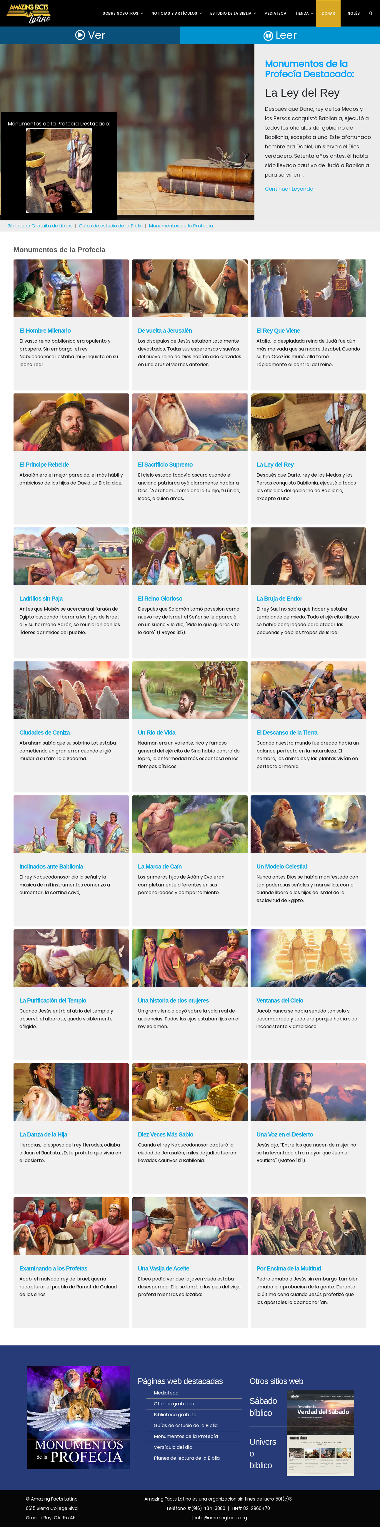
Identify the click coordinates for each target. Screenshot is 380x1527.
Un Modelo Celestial (281, 866)
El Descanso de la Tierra (286, 732)
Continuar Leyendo (289, 188)
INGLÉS (353, 13)
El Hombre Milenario (45, 330)
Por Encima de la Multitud (288, 1268)
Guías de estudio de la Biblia (111, 225)
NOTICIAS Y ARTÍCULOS (176, 13)
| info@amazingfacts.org (218, 1518)
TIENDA (304, 13)
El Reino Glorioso (160, 598)
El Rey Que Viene (278, 330)
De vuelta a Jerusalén (165, 330)
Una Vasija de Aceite (163, 1268)
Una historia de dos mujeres (173, 1000)
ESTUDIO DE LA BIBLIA (233, 13)
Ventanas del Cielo (279, 1000)
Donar (328, 13)
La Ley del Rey (275, 464)
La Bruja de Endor (279, 598)
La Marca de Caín (160, 866)
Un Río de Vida (156, 732)
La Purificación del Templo (52, 1000)
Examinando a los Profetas (53, 1268)
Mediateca (275, 13)
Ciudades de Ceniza (44, 732)
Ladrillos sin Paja (41, 598)
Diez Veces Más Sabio (165, 1134)
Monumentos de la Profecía (181, 225)
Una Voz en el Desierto (284, 1134)
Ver (90, 35)
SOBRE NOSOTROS (123, 13)
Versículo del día (173, 1447)
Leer (280, 35)
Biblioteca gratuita (175, 1414)
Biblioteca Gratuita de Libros (40, 225)
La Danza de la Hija (43, 1134)
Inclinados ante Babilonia (51, 866)
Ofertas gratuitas (174, 1403)
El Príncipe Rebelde (44, 464)
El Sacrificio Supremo (165, 464)
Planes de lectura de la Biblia (187, 1458)
